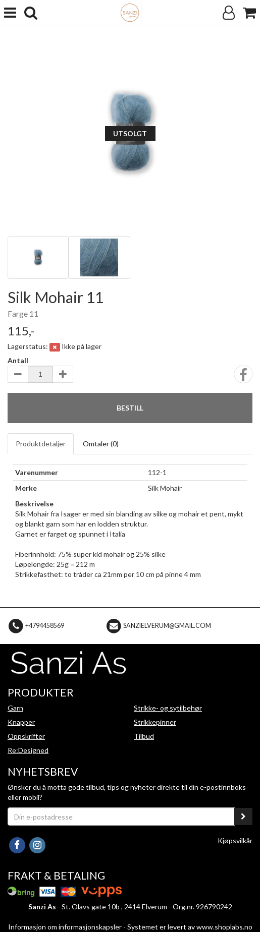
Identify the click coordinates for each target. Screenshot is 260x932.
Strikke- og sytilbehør (168, 708)
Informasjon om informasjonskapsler (65, 926)
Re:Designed (28, 750)
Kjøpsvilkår (235, 840)
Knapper (21, 722)
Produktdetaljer (41, 443)
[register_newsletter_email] (243, 816)
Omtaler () (101, 443)
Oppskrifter (26, 736)
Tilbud (144, 736)
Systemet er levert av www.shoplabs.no (189, 926)
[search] (30, 13)
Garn (15, 708)
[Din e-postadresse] (121, 816)
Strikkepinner (155, 722)
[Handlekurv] (249, 13)
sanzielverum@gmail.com (167, 625)
